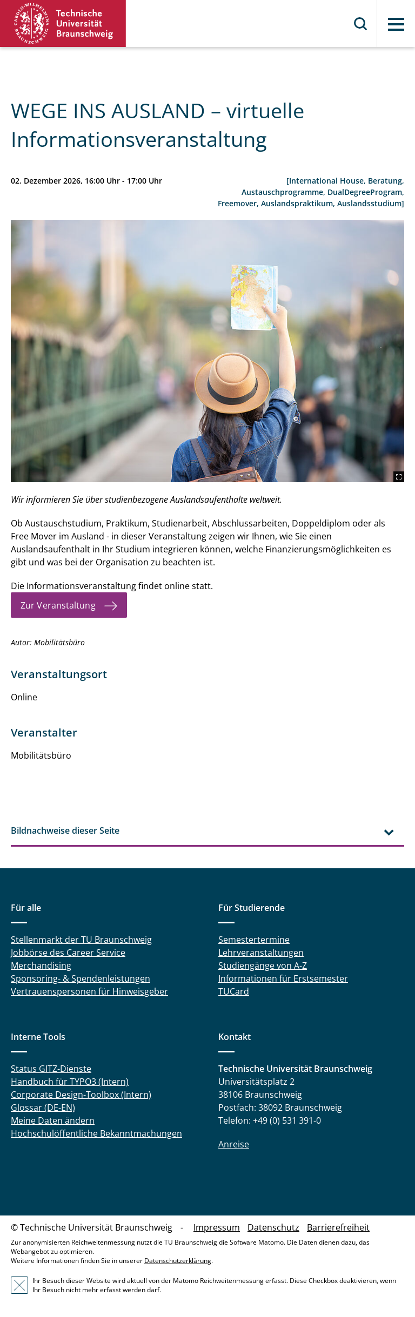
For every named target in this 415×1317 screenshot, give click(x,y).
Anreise (233, 1144)
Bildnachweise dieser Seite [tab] (65, 830)
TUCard (233, 991)
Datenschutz (273, 1227)
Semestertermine (254, 939)
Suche (361, 24)
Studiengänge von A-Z (262, 965)
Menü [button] (396, 24)
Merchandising (41, 965)
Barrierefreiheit (338, 1227)
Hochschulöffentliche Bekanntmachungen (96, 1133)
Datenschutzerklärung (177, 1260)
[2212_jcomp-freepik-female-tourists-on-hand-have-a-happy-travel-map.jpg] (207, 351)
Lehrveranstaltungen (261, 952)
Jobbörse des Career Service (68, 952)
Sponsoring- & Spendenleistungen (80, 978)
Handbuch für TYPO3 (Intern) (70, 1082)
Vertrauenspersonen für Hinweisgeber (89, 991)
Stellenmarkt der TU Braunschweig (81, 939)
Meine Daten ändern (53, 1120)
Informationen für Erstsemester (283, 978)
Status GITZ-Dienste (51, 1069)
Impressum (216, 1227)
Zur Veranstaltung (58, 605)
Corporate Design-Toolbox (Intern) (81, 1094)
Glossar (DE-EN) (43, 1107)
